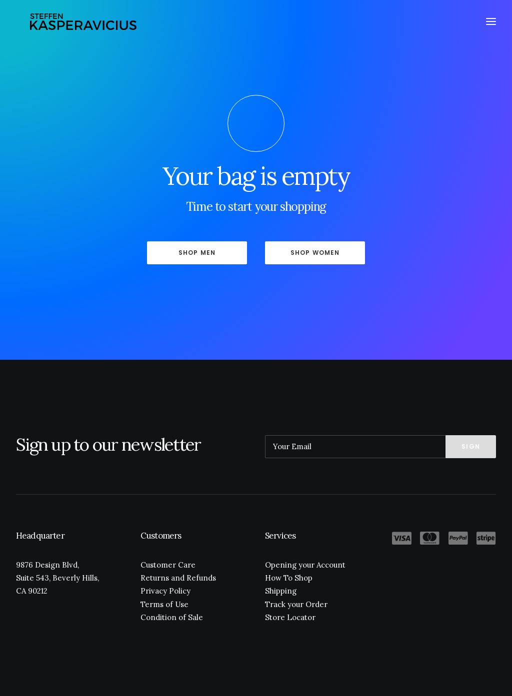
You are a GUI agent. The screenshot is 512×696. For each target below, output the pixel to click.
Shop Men (197, 252)
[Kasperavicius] (84, 23)
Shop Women (315, 252)
